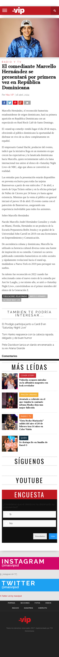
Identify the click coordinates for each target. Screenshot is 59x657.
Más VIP (10, 95)
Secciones (24, 603)
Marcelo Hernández (38, 296)
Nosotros (28, 608)
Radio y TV (12, 62)
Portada (11, 603)
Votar (53, 536)
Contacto (42, 608)
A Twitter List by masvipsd (11, 596)
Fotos (37, 603)
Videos (48, 603)
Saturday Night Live (11, 299)
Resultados (40, 536)
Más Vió (15, 608)
